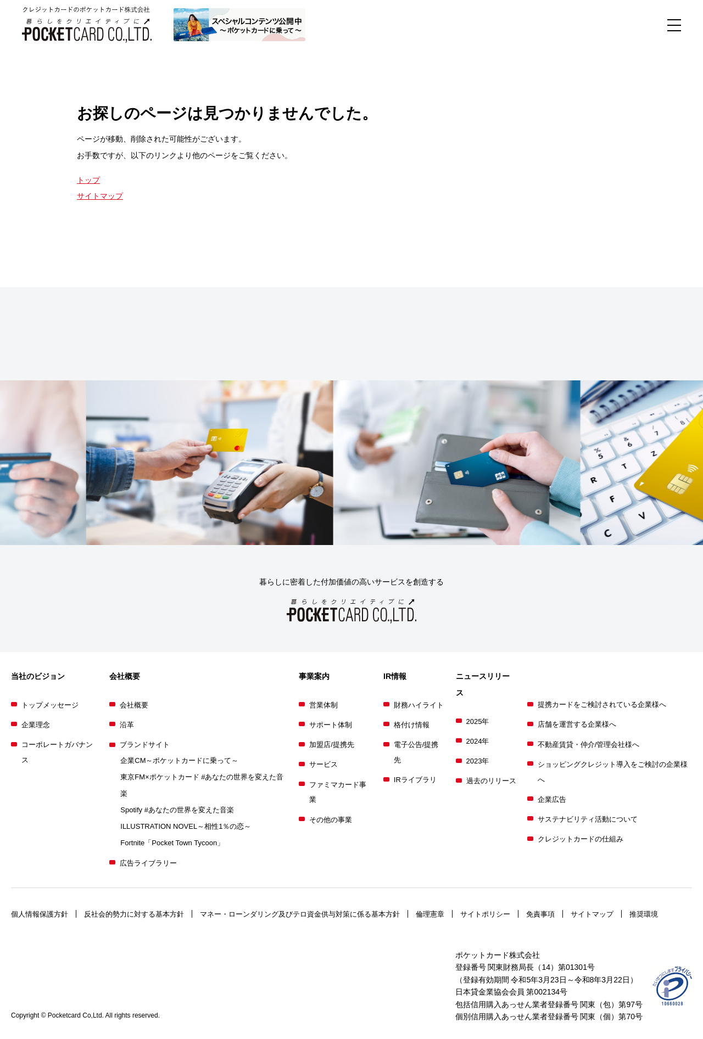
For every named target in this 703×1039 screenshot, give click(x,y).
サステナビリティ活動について (588, 819)
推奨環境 (643, 914)
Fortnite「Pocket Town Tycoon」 (172, 843)
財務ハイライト (419, 705)
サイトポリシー (485, 914)
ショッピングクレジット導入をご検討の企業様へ (613, 772)
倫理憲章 (430, 914)
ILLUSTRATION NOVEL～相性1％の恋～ (185, 826)
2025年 (477, 721)
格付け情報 (411, 725)
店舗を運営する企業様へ (577, 724)
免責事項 (540, 914)
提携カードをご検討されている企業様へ (602, 704)
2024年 (477, 741)
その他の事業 (330, 820)
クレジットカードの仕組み (580, 839)
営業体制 (323, 705)
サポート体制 (330, 725)
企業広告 (552, 799)
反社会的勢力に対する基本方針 (134, 914)
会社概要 (134, 705)
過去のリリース (491, 781)
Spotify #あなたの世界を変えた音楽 (177, 810)
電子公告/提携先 (416, 752)
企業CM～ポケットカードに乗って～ (179, 760)
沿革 (127, 725)
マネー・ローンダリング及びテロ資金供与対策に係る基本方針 (300, 914)
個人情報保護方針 (39, 914)
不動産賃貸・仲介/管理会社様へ (589, 744)
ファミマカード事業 (337, 792)
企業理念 (35, 725)
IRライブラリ (415, 780)
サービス (323, 764)
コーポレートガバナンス (57, 752)
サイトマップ (100, 196)
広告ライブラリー (148, 863)
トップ (88, 180)
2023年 (477, 761)
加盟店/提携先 (331, 744)
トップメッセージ (50, 705)
